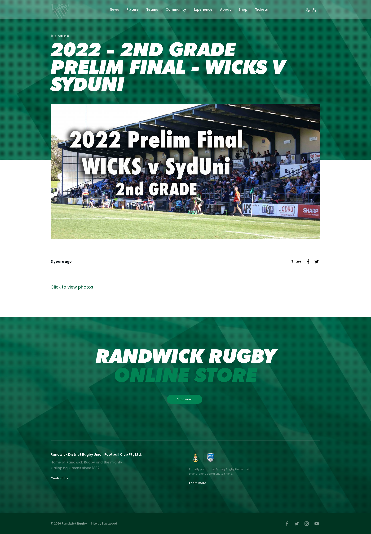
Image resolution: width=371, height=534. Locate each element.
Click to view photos (72, 287)
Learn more (197, 483)
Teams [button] (152, 10)
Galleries (63, 36)
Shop (242, 10)
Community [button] (176, 10)
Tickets (261, 10)
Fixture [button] (133, 10)
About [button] (225, 10)
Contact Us (59, 478)
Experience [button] (203, 10)
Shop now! (184, 399)
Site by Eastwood (104, 523)
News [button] (114, 10)
